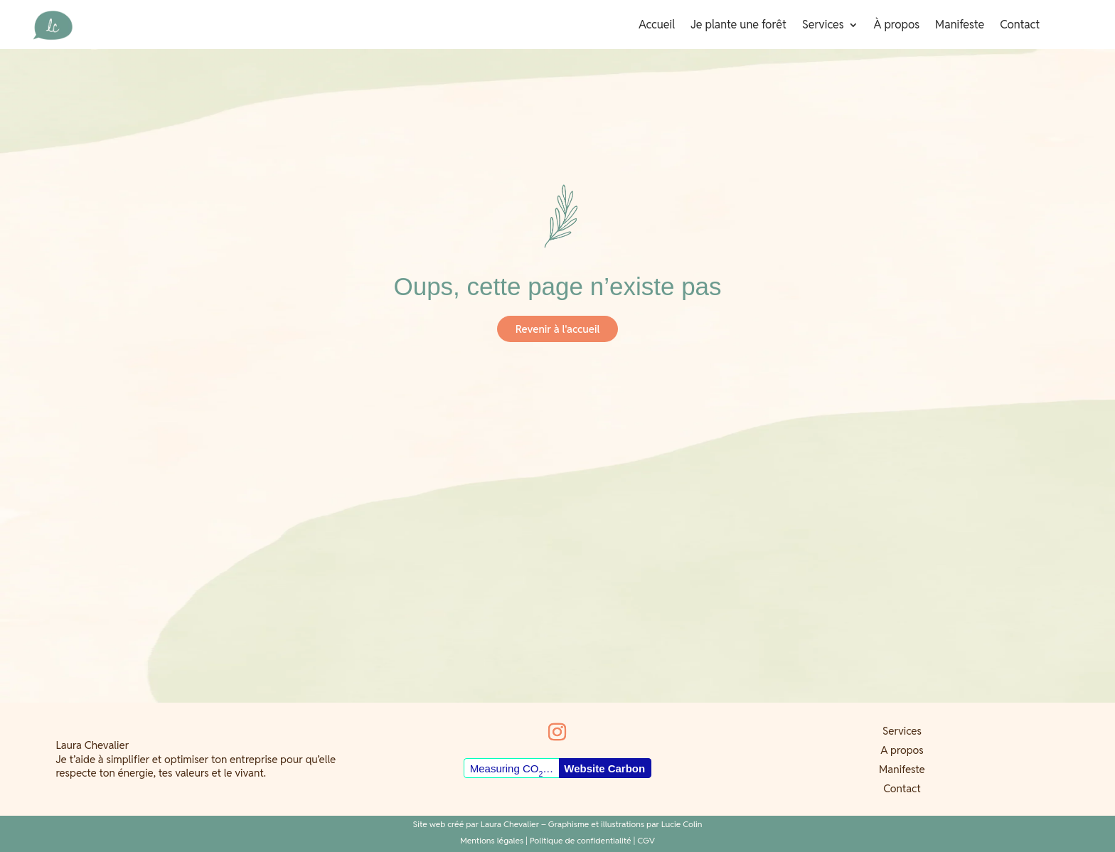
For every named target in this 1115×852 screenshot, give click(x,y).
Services (823, 26)
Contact (1020, 26)
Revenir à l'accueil (557, 329)
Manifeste (959, 26)
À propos (897, 26)
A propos (901, 750)
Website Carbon (604, 768)
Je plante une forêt (738, 26)
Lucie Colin (682, 824)
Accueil (657, 26)
